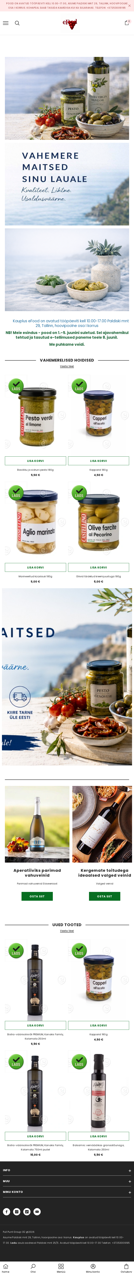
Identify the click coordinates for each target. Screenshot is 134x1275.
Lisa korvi (35, 461)
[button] (33, 1268)
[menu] (5, 23)
